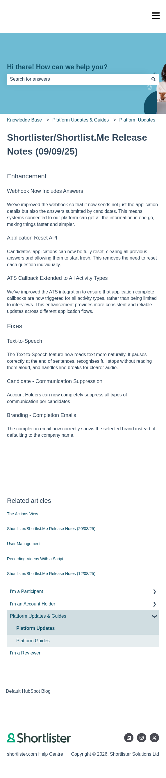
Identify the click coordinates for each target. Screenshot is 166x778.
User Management (23, 543)
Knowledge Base (24, 119)
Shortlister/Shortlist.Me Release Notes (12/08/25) (51, 573)
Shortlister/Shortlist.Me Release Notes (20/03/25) (51, 528)
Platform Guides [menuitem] (33, 640)
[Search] (153, 79)
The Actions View (22, 514)
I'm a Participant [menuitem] (26, 591)
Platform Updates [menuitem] (35, 628)
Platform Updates (137, 119)
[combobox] (77, 79)
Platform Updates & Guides (80, 119)
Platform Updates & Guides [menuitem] (38, 616)
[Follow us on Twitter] (154, 737)
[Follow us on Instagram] (141, 737)
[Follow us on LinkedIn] (128, 737)
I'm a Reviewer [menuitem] (25, 652)
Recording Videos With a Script (35, 558)
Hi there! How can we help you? (57, 67)
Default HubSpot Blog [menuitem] (28, 691)
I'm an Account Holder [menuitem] (32, 603)
